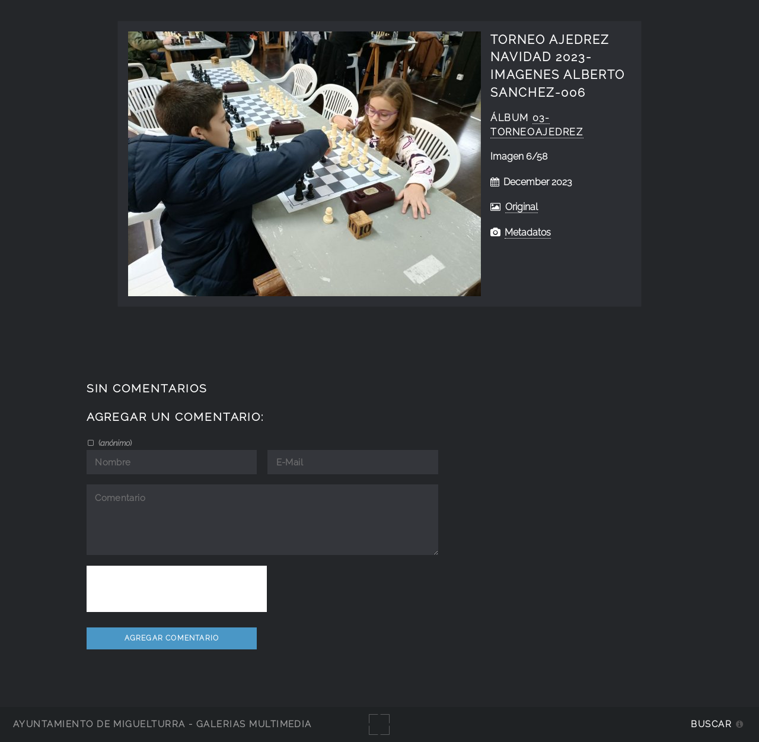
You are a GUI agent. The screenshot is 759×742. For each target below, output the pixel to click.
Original (521, 207)
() (114, 443)
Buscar (711, 724)
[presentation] (177, 589)
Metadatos (528, 232)
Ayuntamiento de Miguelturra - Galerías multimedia (162, 724)
